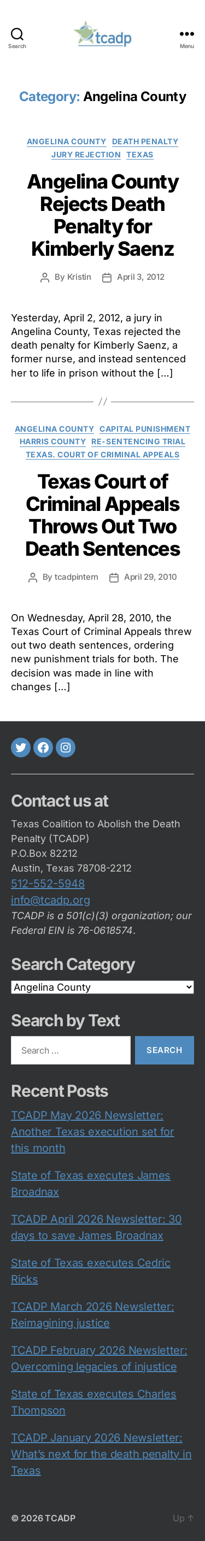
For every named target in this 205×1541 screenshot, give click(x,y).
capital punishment (144, 428)
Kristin (79, 277)
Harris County (53, 441)
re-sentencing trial (138, 441)
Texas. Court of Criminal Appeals (102, 454)
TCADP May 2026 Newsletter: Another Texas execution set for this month (92, 1132)
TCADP (60, 1518)
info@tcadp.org (50, 900)
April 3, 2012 (141, 277)
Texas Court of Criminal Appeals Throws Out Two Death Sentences (102, 515)
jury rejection (86, 154)
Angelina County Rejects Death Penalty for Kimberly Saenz (103, 215)
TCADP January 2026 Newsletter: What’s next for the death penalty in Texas (101, 1454)
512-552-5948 (48, 883)
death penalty (145, 141)
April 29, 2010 (150, 577)
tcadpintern (76, 577)
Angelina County (67, 141)
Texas (140, 154)
